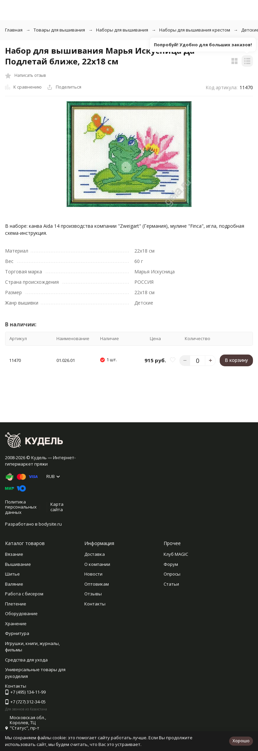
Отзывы (93, 594)
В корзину (236, 360)
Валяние (14, 584)
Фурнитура (17, 633)
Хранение (16, 624)
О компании (97, 564)
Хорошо (241, 741)
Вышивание (18, 564)
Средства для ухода (26, 660)
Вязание (14, 554)
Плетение (15, 604)
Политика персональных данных (21, 507)
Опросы (172, 574)
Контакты (94, 604)
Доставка (94, 554)
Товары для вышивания (59, 30)
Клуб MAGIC (176, 554)
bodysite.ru (50, 524)
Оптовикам (96, 584)
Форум (171, 564)
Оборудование (21, 613)
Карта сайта (56, 507)
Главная (14, 30)
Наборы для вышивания (122, 30)
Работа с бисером (24, 594)
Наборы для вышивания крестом (194, 30)
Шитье (12, 574)
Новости (93, 574)
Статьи (171, 584)
